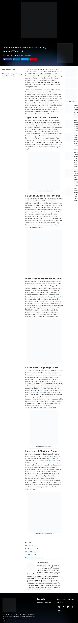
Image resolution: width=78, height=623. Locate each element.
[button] (75, 2)
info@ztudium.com (44, 602)
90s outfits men (31, 552)
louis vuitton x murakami (34, 558)
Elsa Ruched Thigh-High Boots (40, 392)
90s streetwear (30, 546)
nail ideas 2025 (30, 555)
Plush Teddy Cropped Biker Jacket (51, 297)
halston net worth (31, 549)
